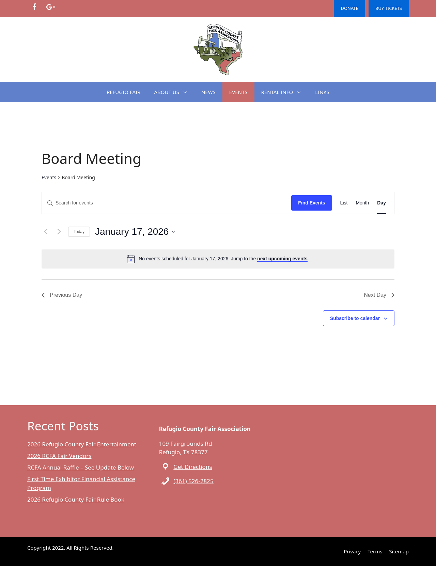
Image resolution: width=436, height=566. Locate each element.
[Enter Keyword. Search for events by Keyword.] (166, 203)
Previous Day (62, 295)
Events (49, 177)
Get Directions (192, 467)
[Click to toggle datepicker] (135, 232)
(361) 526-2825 (193, 481)
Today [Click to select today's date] (79, 231)
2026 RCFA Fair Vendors (59, 456)
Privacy (352, 551)
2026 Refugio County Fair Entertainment (81, 444)
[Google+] (50, 7)
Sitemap (399, 551)
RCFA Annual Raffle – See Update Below (80, 467)
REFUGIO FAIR (124, 92)
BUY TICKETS (388, 8)
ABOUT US (174, 92)
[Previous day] (46, 232)
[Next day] (59, 232)
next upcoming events (282, 258)
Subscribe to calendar (355, 318)
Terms (375, 551)
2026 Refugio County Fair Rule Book (75, 499)
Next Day (379, 295)
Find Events (311, 202)
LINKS (322, 92)
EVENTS (238, 92)
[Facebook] (34, 7)
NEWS (208, 92)
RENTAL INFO (285, 92)
